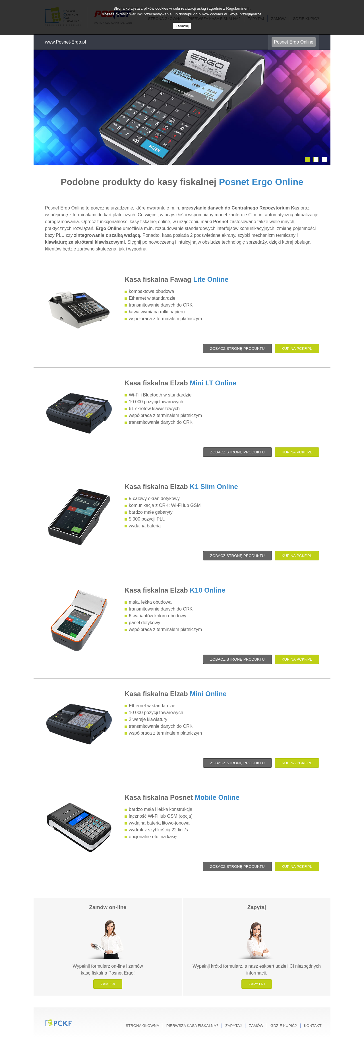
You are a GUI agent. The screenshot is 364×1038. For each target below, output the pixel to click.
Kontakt (313, 1025)
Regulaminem (237, 8)
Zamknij (182, 26)
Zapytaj (257, 984)
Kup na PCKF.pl (297, 348)
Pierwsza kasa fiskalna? (192, 1025)
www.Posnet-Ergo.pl (65, 42)
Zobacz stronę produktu (237, 348)
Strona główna (142, 1025)
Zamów (107, 984)
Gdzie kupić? (283, 1025)
